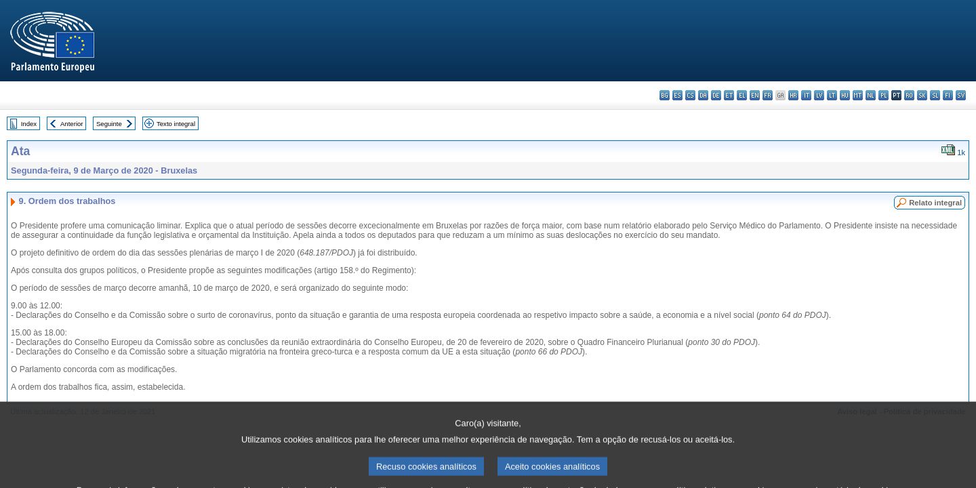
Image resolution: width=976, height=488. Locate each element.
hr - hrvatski (793, 95)
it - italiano (806, 95)
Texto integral (176, 123)
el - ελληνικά (742, 95)
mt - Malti (858, 95)
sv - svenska (961, 95)
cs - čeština (690, 95)
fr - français (767, 95)
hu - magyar (845, 95)
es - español (677, 95)
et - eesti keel (729, 95)
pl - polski (883, 95)
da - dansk (703, 95)
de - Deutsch (716, 95)
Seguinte (109, 123)
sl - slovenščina (935, 95)
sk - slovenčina (922, 95)
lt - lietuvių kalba (832, 95)
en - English (755, 95)
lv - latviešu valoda (819, 95)
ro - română (909, 95)
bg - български (664, 95)
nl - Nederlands (871, 95)
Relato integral (935, 203)
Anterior (71, 123)
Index (29, 123)
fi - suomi (948, 95)
